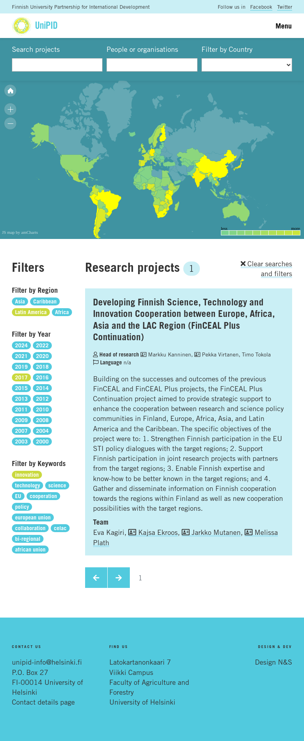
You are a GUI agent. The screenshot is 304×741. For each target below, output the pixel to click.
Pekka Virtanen (216, 354)
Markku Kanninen (166, 354)
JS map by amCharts (20, 232)
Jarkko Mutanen (211, 532)
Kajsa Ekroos (153, 532)
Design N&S (273, 662)
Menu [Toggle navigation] (284, 25)
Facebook (261, 7)
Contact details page (43, 701)
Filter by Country (227, 49)
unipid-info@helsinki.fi (47, 662)
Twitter (284, 7)
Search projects (36, 49)
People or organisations (142, 49)
